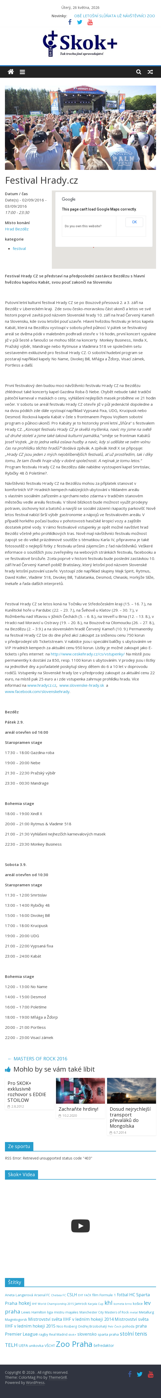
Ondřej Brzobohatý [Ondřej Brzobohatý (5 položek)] (92, 1326)
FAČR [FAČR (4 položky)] (87, 1295)
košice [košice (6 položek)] (138, 1303)
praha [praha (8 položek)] (141, 1326)
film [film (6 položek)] (95, 1295)
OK (134, 222)
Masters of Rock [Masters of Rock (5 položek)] (117, 1312)
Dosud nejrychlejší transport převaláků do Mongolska (130, 1117)
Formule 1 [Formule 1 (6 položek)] (108, 1295)
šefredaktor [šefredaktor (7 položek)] (104, 1345)
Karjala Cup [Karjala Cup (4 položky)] (95, 1304)
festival (19, 248)
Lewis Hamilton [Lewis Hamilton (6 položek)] (33, 1312)
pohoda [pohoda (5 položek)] (128, 1326)
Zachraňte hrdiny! (78, 1109)
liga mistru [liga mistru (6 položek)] (55, 1312)
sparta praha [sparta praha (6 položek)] (108, 1334)
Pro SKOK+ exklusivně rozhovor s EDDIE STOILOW (27, 1091)
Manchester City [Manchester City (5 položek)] (91, 1312)
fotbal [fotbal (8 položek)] (122, 1295)
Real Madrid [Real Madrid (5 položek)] (58, 1334)
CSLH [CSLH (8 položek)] (72, 1295)
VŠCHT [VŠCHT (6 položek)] (50, 1345)
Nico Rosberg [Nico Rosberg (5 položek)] (67, 1326)
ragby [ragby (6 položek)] (43, 1334)
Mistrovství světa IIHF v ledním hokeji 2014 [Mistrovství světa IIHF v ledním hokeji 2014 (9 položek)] (71, 1319)
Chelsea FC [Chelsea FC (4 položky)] (58, 1295)
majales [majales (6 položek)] (71, 1312)
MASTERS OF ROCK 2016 (37, 1058)
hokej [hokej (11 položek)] (24, 1303)
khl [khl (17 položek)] (108, 1302)
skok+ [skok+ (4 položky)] (72, 1334)
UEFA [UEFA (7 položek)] (23, 1345)
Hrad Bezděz (17, 228)
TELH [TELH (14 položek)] (11, 1344)
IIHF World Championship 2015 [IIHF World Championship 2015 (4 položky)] (53, 1304)
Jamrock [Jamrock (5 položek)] (81, 1303)
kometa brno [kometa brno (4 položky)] (123, 1304)
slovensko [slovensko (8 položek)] (87, 1334)
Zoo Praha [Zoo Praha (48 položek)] (74, 1344)
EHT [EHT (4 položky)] (80, 1295)
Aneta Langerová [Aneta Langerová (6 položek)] (19, 1295)
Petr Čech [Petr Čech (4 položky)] (114, 1326)
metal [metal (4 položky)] (134, 1312)
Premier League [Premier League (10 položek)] (21, 1334)
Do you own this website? (83, 226)
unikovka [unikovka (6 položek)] (36, 1345)
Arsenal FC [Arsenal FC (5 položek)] (42, 1295)
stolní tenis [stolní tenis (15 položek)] (133, 1333)
